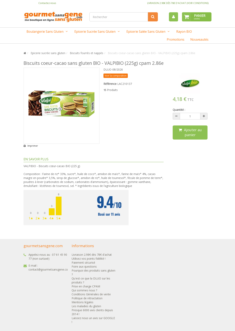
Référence (110, 84)
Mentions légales (82, 302)
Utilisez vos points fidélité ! (88, 258)
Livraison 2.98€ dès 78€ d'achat (92, 254)
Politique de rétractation (87, 298)
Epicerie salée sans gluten (145, 31)
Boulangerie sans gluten (45, 31)
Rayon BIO (184, 31)
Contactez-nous (47, 3)
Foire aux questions (84, 266)
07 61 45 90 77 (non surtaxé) (47, 256)
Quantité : (179, 110)
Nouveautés (199, 39)
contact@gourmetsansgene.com (49, 269)
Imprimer (32, 145)
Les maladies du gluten (86, 306)
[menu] (173, 16)
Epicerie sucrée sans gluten (95, 31)
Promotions (175, 39)
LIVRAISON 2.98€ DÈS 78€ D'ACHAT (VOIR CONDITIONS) (177, 3)
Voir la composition (116, 75)
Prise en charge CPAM (86, 286)
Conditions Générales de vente (91, 294)
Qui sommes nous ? (84, 290)
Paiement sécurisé (83, 262)
